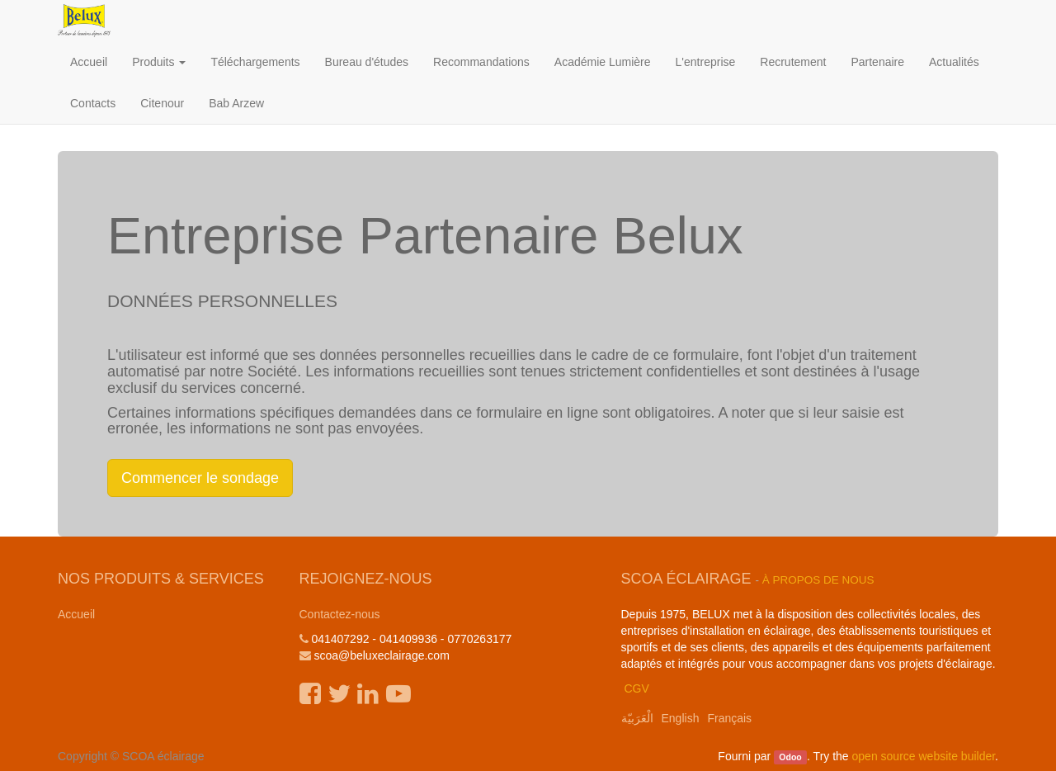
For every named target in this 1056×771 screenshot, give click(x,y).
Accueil (76, 614)
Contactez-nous (339, 614)
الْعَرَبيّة (637, 718)
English (681, 718)
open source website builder (924, 756)
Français (729, 718)
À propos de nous (818, 580)
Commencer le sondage (200, 478)
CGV (636, 688)
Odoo (790, 757)
